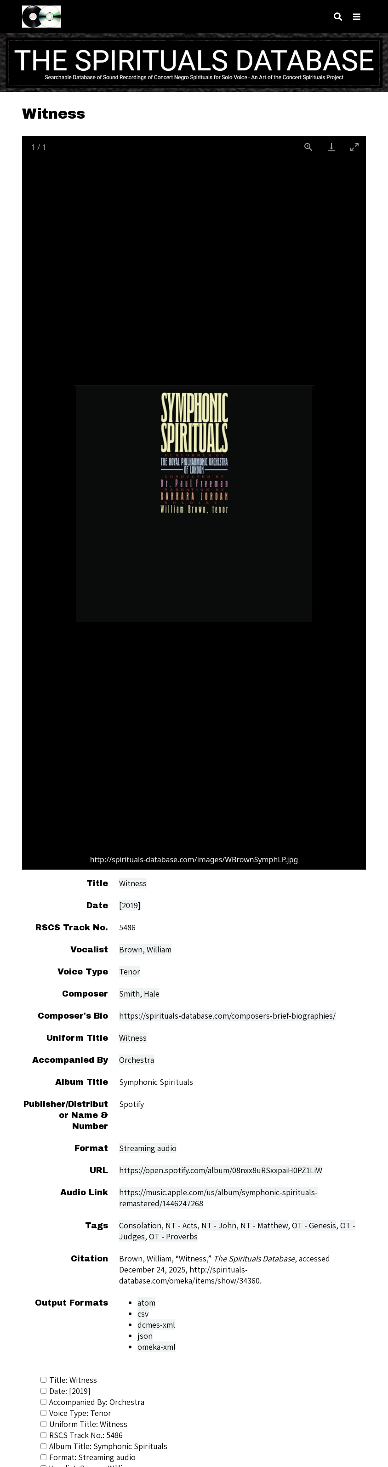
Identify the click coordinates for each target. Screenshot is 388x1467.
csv (142, 1313)
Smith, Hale (139, 993)
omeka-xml (156, 1346)
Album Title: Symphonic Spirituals (103, 1446)
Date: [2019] (65, 1391)
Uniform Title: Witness (83, 1424)
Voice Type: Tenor (75, 1413)
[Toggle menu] (357, 17)
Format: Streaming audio (88, 1457)
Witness (133, 883)
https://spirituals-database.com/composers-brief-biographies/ (227, 1015)
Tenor (129, 971)
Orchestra (136, 1059)
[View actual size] (308, 147)
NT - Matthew (264, 1225)
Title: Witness (68, 1380)
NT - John (218, 1225)
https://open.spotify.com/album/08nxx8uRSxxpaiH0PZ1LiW (220, 1170)
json (145, 1335)
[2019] (130, 905)
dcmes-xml (156, 1324)
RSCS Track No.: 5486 (81, 1435)
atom (146, 1302)
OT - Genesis (314, 1225)
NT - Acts (181, 1225)
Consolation (140, 1225)
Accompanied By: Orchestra (92, 1402)
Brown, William (145, 949)
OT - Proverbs (173, 1236)
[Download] (331, 147)
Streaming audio (148, 1148)
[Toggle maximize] (354, 147)
